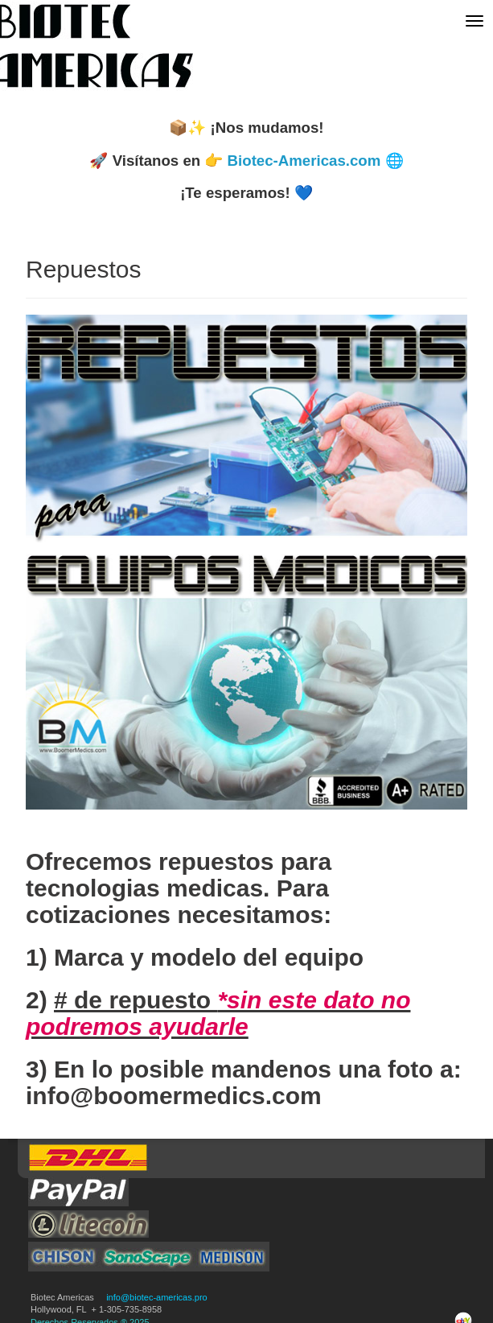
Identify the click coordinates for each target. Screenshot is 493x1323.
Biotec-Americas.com (304, 160)
